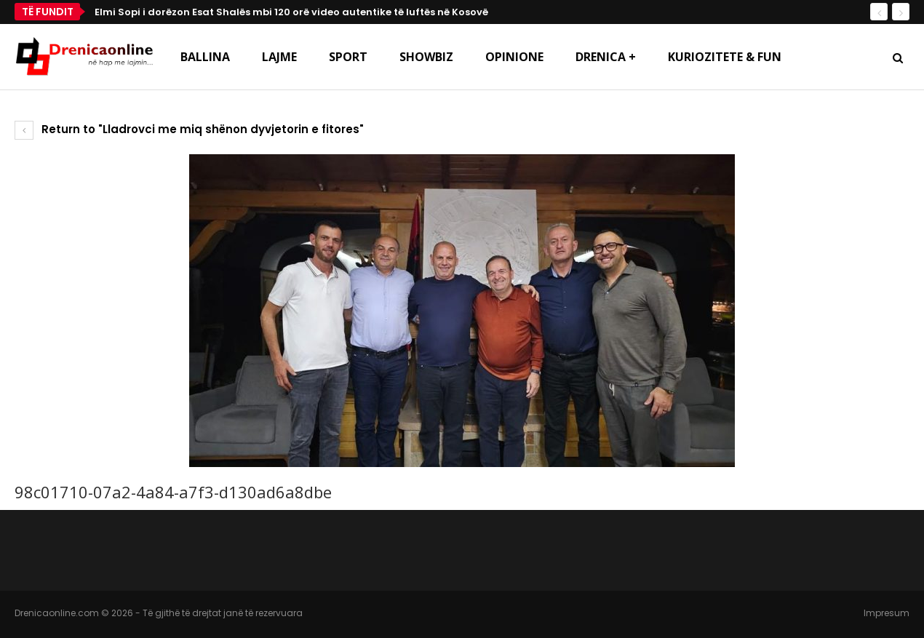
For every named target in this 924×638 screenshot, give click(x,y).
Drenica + (605, 57)
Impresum (886, 613)
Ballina (205, 57)
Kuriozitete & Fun (724, 57)
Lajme (279, 57)
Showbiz (426, 57)
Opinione (514, 57)
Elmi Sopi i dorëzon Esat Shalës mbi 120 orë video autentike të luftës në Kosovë (291, 12)
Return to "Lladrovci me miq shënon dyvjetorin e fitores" (189, 129)
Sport (348, 57)
